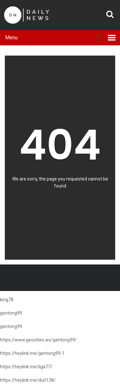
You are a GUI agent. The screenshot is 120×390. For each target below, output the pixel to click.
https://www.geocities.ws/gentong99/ (38, 339)
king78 (6, 299)
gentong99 (11, 313)
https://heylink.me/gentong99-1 (32, 353)
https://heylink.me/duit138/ (28, 380)
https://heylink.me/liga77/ (26, 366)
